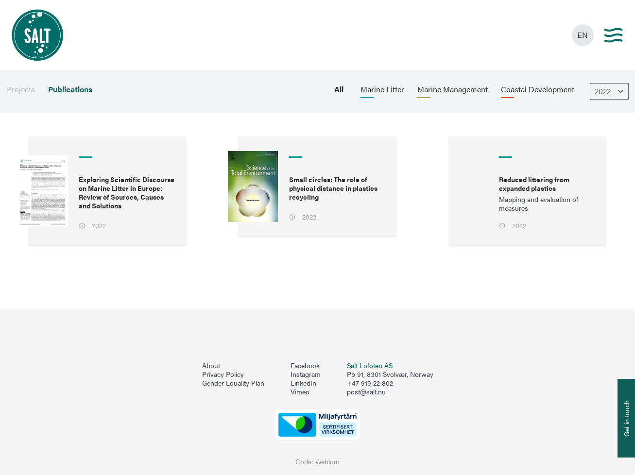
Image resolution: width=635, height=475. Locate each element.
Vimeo (300, 392)
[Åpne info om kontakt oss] (626, 418)
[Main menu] (613, 35)
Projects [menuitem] (21, 89)
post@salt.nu (366, 391)
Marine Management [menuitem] (452, 89)
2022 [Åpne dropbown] (610, 91)
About (211, 365)
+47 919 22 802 (370, 383)
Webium (327, 461)
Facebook (305, 365)
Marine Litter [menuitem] (382, 89)
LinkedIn (303, 383)
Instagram (306, 374)
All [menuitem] (338, 89)
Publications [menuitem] (70, 89)
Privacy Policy (223, 374)
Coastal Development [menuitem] (537, 89)
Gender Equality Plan (233, 383)
